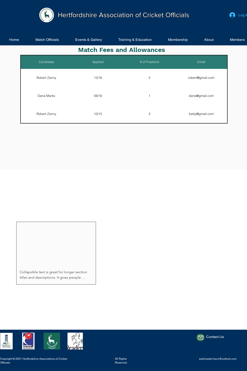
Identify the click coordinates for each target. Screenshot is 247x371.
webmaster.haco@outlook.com (218, 358)
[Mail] (200, 337)
